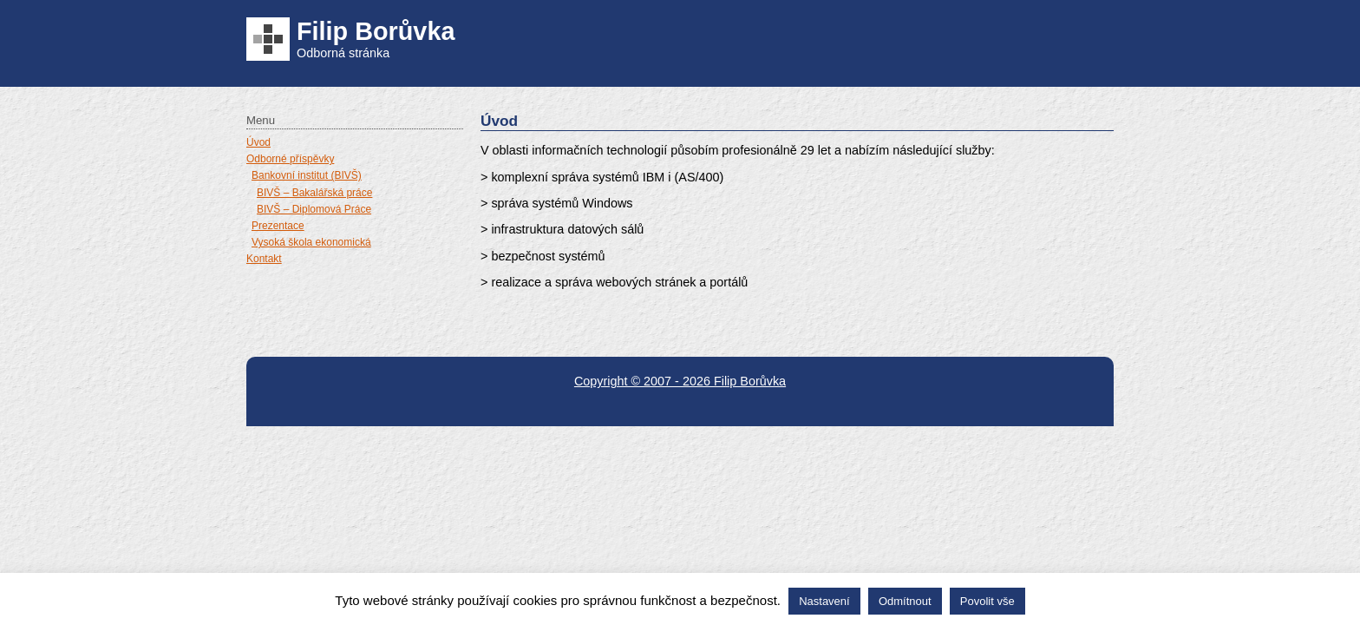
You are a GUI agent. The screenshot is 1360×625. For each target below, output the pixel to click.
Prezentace (278, 226)
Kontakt (264, 259)
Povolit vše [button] (987, 601)
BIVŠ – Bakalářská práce (314, 193)
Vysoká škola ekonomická (311, 242)
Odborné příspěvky (290, 159)
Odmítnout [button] (905, 601)
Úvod (258, 142)
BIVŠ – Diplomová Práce (314, 209)
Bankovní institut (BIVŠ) (307, 175)
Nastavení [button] (824, 601)
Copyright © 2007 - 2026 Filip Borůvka (680, 381)
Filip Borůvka (375, 31)
